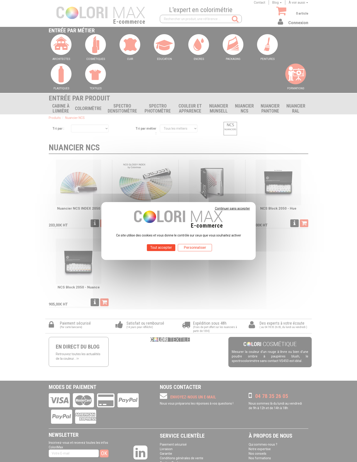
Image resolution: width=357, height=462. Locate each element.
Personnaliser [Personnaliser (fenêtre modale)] (195, 247)
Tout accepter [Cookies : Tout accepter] (161, 247)
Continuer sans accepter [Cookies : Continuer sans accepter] (232, 208)
